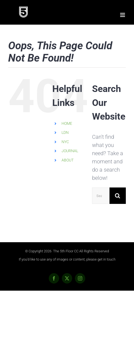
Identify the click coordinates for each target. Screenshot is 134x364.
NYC (65, 142)
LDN (65, 132)
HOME (67, 123)
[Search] (117, 195)
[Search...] (100, 195)
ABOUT (68, 160)
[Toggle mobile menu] (123, 15)
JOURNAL (70, 151)
